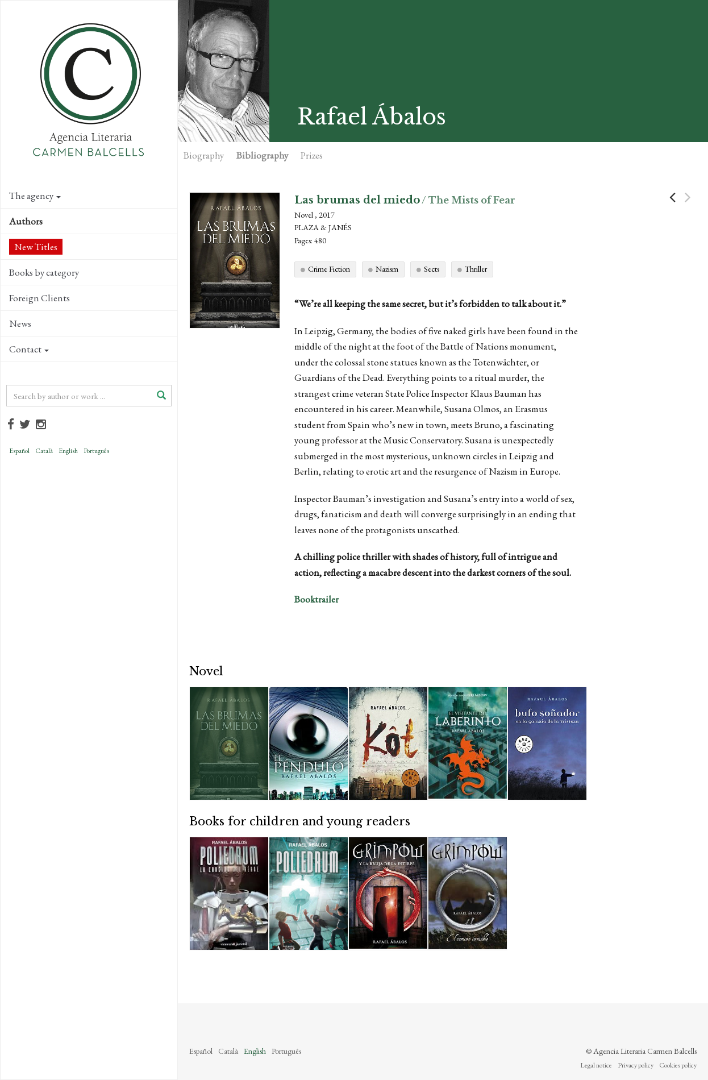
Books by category (44, 272)
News (20, 323)
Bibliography (262, 155)
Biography (204, 155)
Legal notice (596, 1065)
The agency (35, 195)
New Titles (35, 246)
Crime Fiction (329, 269)
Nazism (387, 269)
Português (96, 450)
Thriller (476, 269)
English (68, 450)
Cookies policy (678, 1065)
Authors (26, 221)
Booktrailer (317, 599)
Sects (431, 269)
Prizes (312, 155)
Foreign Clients (39, 298)
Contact (29, 349)
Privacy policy (635, 1065)
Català (44, 450)
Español (19, 450)
